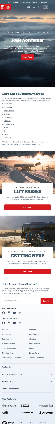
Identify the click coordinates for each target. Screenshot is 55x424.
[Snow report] (28, 7)
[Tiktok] (20, 313)
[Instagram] (10, 313)
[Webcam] (34, 7)
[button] (39, 7)
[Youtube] (15, 313)
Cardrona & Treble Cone (30, 423)
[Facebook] (4, 313)
